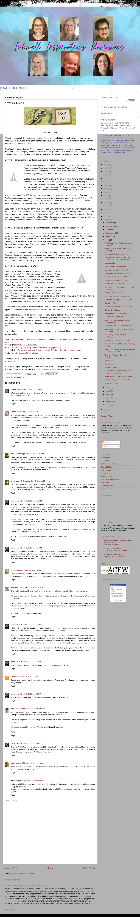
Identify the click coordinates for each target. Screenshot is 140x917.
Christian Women (116, 597)
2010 (105, 220)
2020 (105, 185)
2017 (105, 196)
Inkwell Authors (107, 114)
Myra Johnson (17, 570)
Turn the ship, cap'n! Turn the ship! (118, 300)
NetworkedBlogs (116, 585)
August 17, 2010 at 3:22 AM (33, 781)
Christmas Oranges (110, 544)
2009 (105, 409)
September (110, 233)
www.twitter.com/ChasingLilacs (25, 353)
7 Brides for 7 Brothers (114, 317)
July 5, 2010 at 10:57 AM (33, 570)
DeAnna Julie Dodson (109, 464)
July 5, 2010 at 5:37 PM (32, 743)
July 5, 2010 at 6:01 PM (35, 763)
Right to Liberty (111, 383)
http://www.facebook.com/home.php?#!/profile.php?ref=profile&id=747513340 (47, 350)
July (107, 240)
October (109, 230)
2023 (105, 175)
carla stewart (16, 501)
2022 (105, 178)
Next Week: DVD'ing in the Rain (117, 340)
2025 (105, 168)
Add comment (11, 801)
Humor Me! (109, 364)
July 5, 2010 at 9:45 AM (35, 454)
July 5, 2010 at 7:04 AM (32, 389)
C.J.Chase (105, 461)
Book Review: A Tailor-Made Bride (118, 376)
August (109, 236)
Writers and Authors (117, 595)
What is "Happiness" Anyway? (117, 380)
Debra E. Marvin (107, 467)
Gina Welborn (106, 473)
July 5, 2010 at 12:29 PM (34, 588)
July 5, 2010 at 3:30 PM (35, 709)
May (107, 391)
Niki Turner (105, 483)
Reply (13, 404)
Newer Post (11, 868)
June (108, 388)
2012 (105, 213)
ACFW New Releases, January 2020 (117, 551)
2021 (105, 182)
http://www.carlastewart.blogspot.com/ (44, 348)
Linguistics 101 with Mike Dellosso (118, 296)
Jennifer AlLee (106, 476)
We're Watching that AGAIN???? (118, 313)
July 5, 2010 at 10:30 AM (32, 548)
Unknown (15, 677)
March (108, 398)
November (110, 226)
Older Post (89, 868)
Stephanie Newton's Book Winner (118, 273)
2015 (105, 203)
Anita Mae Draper (18, 709)
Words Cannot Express (114, 293)
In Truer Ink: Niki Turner (113, 555)
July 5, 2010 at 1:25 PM (32, 662)
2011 (105, 216)
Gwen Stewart (17, 389)
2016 (105, 199)
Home (50, 868)
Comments (107, 447)
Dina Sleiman (16, 412)
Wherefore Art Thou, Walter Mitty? (118, 326)
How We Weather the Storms (116, 254)
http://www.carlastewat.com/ (25, 345)
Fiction (24, 377)
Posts (105, 442)
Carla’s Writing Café (18, 348)
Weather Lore (110, 263)
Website (8, 345)
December (110, 223)
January (109, 405)
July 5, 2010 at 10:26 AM (32, 501)
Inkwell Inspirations (117, 589)
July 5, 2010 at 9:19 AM (32, 412)
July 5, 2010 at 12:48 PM (32, 625)
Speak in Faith (110, 303)
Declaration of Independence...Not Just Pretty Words (118, 372)
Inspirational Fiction (117, 593)
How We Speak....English (115, 284)
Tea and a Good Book (112, 549)
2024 (105, 171)
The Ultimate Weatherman (115, 266)
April (108, 394)
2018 (105, 192)
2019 (105, 189)
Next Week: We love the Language (118, 306)
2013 (105, 209)
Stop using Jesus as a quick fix (114, 557)
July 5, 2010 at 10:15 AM (40, 481)
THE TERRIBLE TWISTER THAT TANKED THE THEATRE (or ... (118, 259)
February (109, 401)
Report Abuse (107, 416)
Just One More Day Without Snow (118, 270)
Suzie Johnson (106, 489)
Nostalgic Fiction (111, 367)
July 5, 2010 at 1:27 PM (29, 677)
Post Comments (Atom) (24, 874)
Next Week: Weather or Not (116, 280)
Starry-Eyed (109, 360)
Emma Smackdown (112, 310)
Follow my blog (118, 600)
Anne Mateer (16, 377)
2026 (105, 165)
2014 (105, 206)
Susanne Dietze (17, 588)
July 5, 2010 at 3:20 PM (32, 694)
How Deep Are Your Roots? (116, 277)
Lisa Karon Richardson (20, 481)
